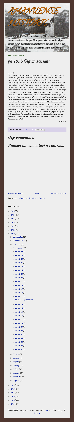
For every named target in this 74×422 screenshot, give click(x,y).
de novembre (18, 241)
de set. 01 (19, 349)
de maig (16, 365)
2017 (13, 393)
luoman (45, 410)
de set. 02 (19, 346)
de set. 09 (19, 327)
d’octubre (17, 244)
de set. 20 (19, 285)
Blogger (37, 413)
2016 (13, 396)
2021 (13, 230)
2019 (13, 385)
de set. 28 (19, 259)
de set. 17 (19, 296)
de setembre (18, 248)
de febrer (16, 377)
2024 (13, 219)
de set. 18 (19, 293)
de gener (16, 380)
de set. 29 (19, 255)
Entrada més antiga (58, 194)
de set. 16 (19, 304)
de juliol (16, 358)
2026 (13, 211)
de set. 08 (19, 331)
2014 (13, 404)
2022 (13, 226)
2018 (13, 389)
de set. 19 (19, 289)
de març (16, 373)
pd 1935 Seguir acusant (24, 300)
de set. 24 (19, 270)
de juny (16, 362)
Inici (37, 194)
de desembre (18, 237)
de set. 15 (19, 308)
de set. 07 (19, 334)
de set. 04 (19, 338)
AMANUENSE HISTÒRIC (33, 18)
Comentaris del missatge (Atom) (32, 198)
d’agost (16, 354)
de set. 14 (19, 312)
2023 (13, 222)
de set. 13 (19, 316)
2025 (13, 215)
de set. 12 (19, 319)
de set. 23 (19, 274)
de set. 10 (19, 323)
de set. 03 (19, 342)
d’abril (16, 369)
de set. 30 (19, 251)
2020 (13, 234)
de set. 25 (19, 266)
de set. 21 (19, 281)
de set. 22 (19, 278)
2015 (13, 400)
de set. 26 (19, 263)
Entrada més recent (15, 194)
